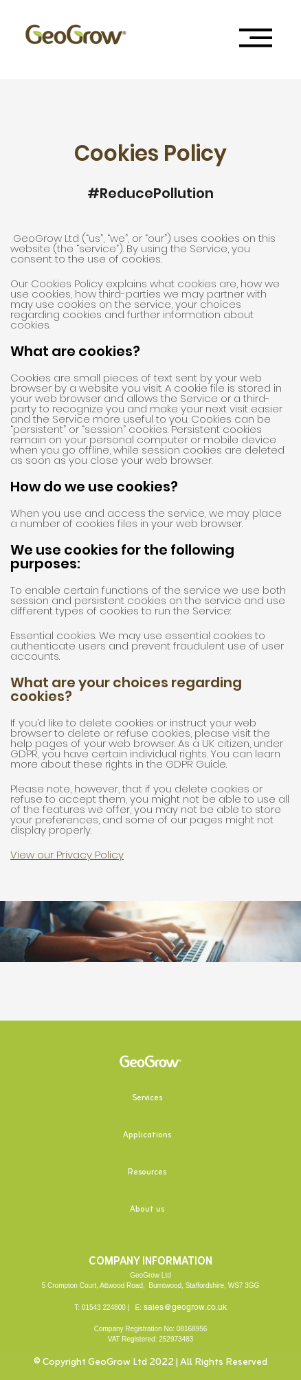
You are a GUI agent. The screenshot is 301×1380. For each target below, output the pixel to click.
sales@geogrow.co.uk (185, 1307)
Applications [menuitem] (147, 1135)
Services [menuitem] (147, 1098)
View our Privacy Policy (67, 854)
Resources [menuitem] (147, 1172)
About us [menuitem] (147, 1209)
